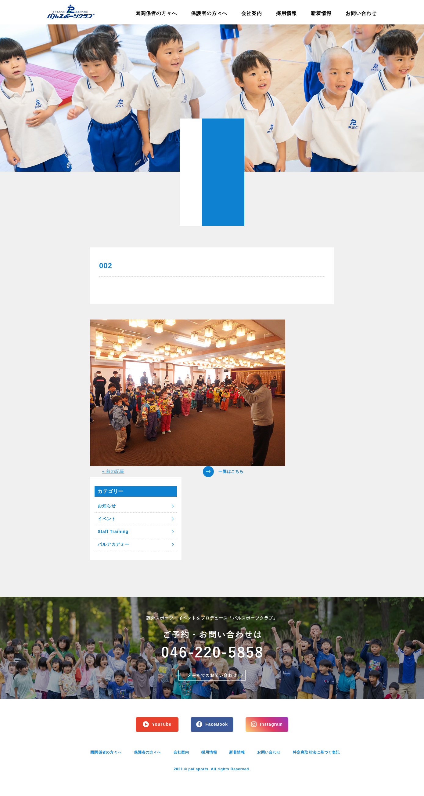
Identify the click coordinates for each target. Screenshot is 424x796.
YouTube (161, 724)
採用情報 (286, 13)
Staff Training (113, 531)
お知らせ (107, 505)
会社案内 (251, 13)
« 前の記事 (113, 471)
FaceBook (216, 724)
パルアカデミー (113, 544)
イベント (107, 518)
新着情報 (321, 13)
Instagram (271, 724)
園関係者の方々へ (156, 13)
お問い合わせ (361, 13)
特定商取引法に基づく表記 (316, 752)
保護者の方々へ (209, 13)
